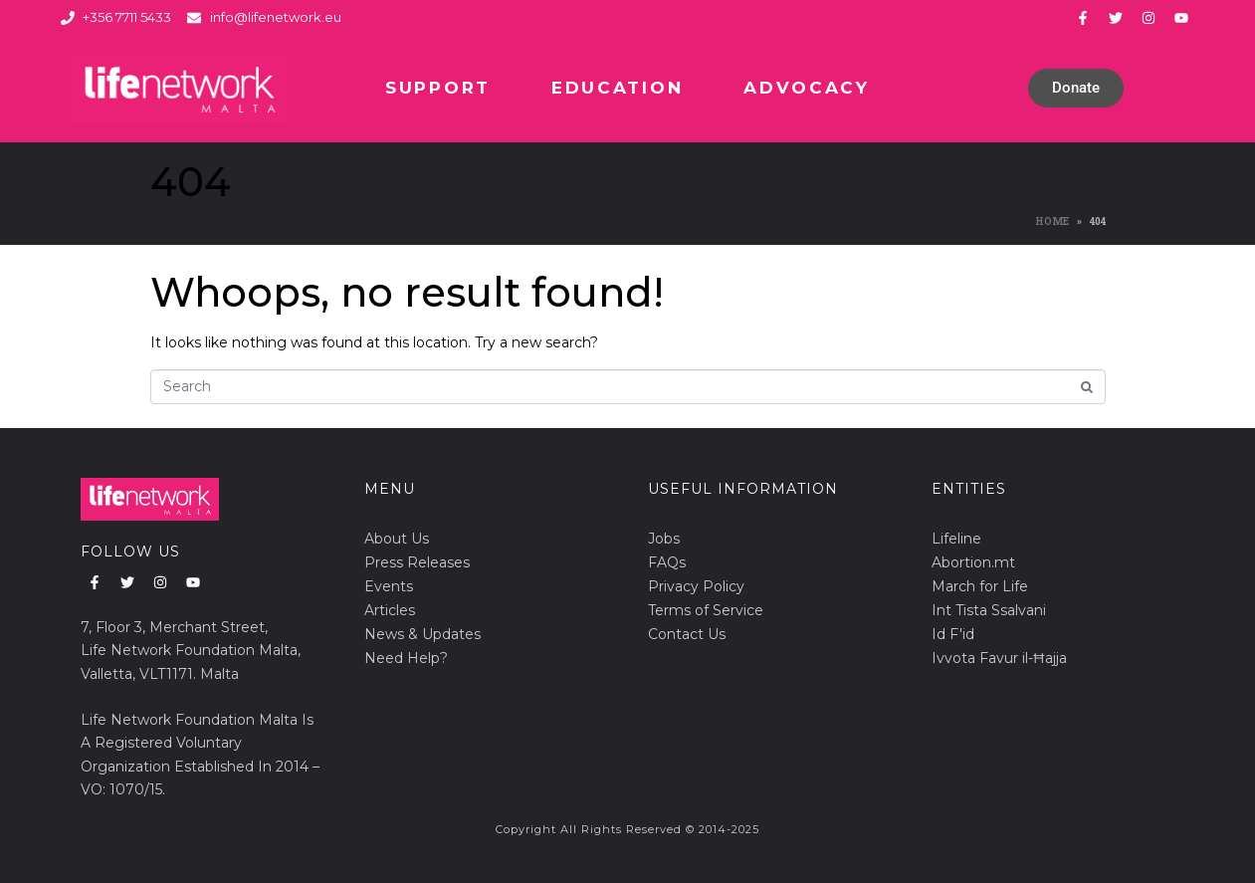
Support (438, 88)
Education (617, 88)
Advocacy (806, 88)
